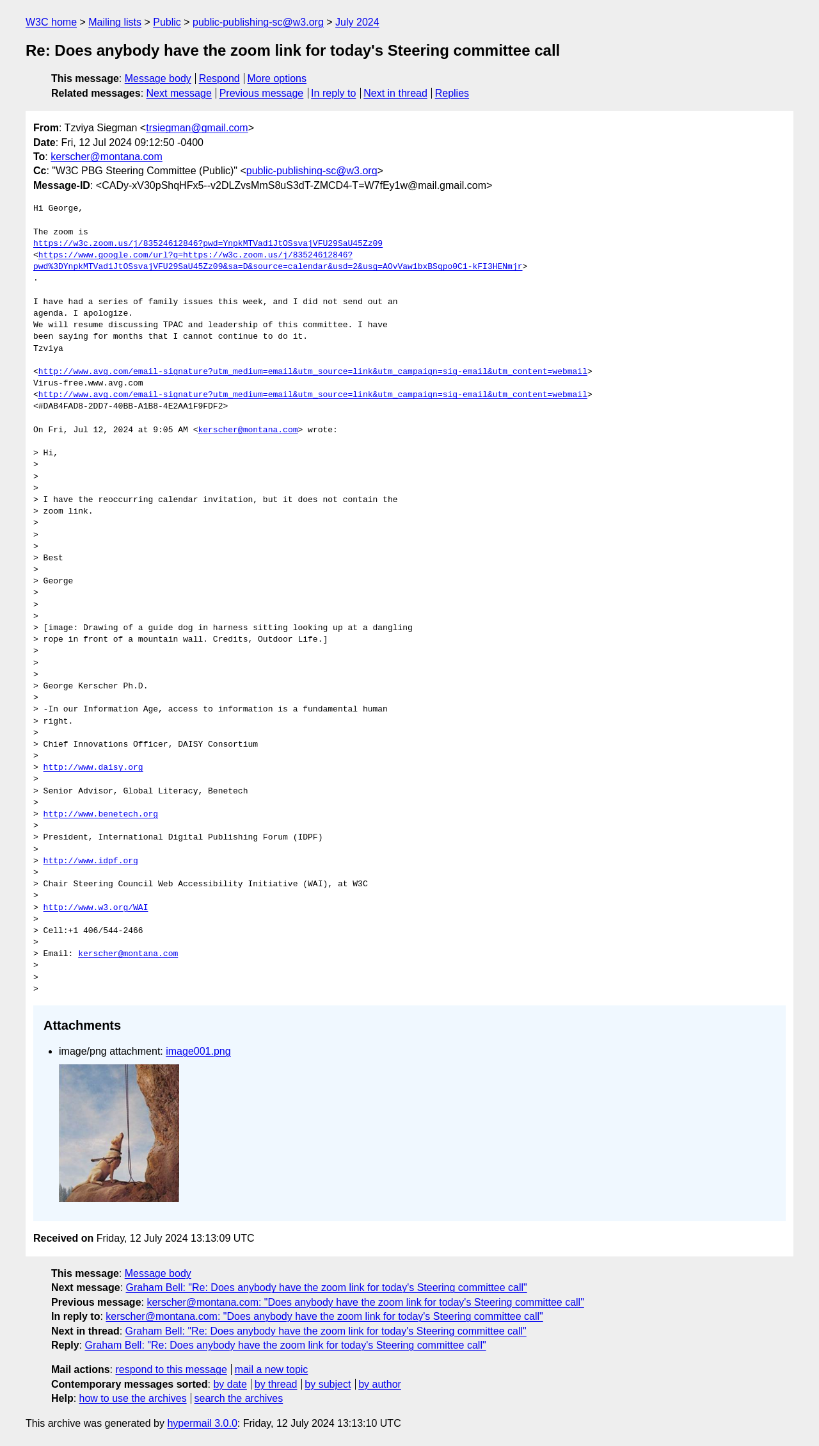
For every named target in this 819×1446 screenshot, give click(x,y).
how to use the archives (133, 1398)
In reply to (333, 93)
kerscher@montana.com (107, 156)
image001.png (198, 1051)
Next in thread (395, 93)
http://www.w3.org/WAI (96, 908)
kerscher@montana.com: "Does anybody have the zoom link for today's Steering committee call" (365, 1302)
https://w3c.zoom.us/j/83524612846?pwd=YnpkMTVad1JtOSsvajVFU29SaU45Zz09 (208, 244)
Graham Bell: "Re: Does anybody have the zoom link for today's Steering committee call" (326, 1287)
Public (167, 22)
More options (277, 78)
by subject (328, 1384)
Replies (452, 93)
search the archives (239, 1398)
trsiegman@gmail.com (197, 127)
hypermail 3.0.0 (202, 1423)
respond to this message (171, 1369)
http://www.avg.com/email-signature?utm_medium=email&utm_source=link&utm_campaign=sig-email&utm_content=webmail (312, 372)
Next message (179, 93)
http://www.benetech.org (101, 814)
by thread (276, 1384)
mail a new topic (271, 1369)
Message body (158, 78)
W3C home (51, 22)
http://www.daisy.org (93, 768)
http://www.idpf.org (91, 861)
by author (379, 1384)
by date (229, 1384)
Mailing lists (114, 22)
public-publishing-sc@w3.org (258, 22)
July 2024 (357, 22)
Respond (219, 78)
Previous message (261, 93)
